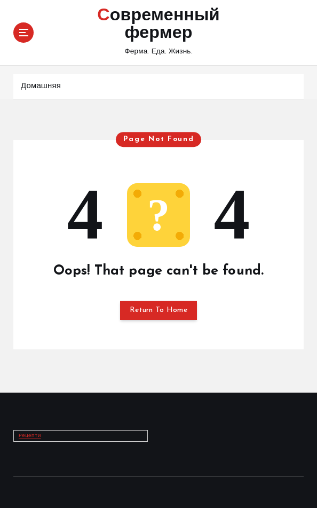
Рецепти (30, 435)
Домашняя (41, 86)
